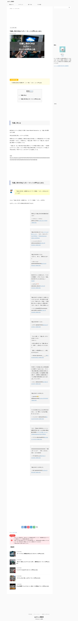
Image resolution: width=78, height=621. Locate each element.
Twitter (62, 55)
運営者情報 (30, 614)
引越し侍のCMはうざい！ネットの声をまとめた (30, 99)
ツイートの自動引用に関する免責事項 (61, 65)
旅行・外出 (30, 4)
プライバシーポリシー (36, 614)
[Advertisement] (30, 18)
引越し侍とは (23, 95)
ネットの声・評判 (14, 532)
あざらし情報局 (10, 1)
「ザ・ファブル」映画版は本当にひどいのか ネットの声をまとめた (30, 553)
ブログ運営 (39, 4)
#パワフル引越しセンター (42, 432)
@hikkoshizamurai (42, 236)
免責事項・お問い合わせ (45, 614)
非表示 (31, 91)
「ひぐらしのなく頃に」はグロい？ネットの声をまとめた (28, 578)
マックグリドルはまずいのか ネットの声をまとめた (27, 569)
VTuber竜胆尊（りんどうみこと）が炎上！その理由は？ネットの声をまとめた (32, 586)
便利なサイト (11, 4)
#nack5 (32, 280)
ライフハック (20, 4)
